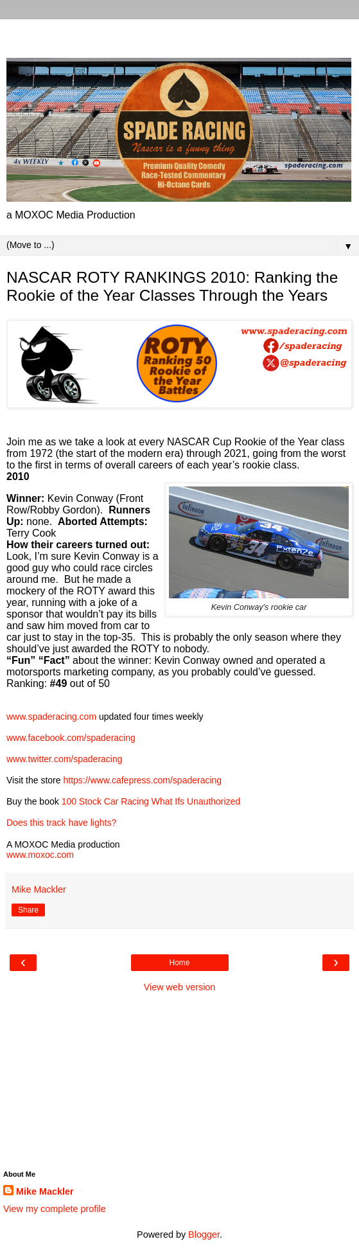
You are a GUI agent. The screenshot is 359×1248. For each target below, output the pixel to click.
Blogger (204, 1234)
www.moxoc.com (40, 855)
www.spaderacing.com (51, 716)
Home (179, 962)
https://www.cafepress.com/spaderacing (142, 780)
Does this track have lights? (61, 822)
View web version (180, 987)
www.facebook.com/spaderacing (71, 738)
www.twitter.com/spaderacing (64, 759)
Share (28, 909)
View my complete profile (54, 1209)
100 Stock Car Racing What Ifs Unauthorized (151, 801)
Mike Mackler (45, 1191)
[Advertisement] (180, 35)
